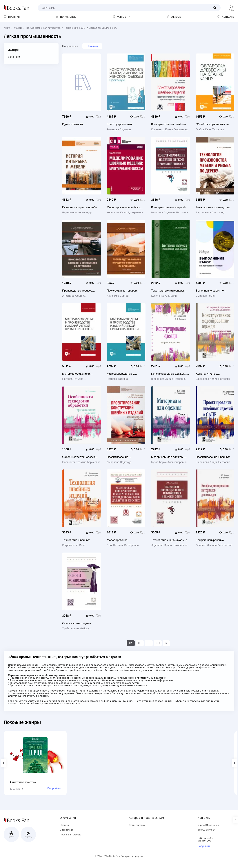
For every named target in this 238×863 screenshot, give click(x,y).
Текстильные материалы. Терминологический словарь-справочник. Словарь (170, 290)
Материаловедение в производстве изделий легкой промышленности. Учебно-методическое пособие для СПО (123, 373)
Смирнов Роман (206, 296)
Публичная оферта (70, 835)
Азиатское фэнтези (23, 782)
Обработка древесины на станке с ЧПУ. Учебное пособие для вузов (212, 124)
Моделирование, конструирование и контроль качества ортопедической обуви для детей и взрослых (125, 540)
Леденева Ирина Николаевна (169, 545)
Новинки (92, 46)
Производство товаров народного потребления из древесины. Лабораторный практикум (79, 290)
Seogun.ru (204, 846)
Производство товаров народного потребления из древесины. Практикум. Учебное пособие (124, 290)
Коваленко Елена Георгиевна (169, 129)
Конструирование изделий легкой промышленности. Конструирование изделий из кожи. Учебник (170, 207)
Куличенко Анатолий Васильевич (164, 296)
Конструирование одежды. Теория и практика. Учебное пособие (169, 373)
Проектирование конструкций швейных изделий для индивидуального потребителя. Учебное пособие (121, 457)
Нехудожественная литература (43, 28)
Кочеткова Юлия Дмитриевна (125, 212)
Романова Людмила (119, 129)
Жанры (18, 28)
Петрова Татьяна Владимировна (72, 379)
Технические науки (75, 28)
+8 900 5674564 (206, 830)
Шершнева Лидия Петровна (168, 379)
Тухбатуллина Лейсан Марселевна (75, 628)
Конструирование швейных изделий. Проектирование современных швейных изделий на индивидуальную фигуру (170, 124)
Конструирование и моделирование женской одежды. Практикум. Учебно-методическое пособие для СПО (126, 124)
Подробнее (54, 788)
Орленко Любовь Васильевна (214, 545)
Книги (7, 28)
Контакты (204, 818)
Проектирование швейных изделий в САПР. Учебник (213, 457)
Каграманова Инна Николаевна (73, 545)
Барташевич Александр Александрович (77, 212)
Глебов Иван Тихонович (210, 129)
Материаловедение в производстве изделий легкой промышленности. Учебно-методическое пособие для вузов (78, 373)
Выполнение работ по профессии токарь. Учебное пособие (214, 290)
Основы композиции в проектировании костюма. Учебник (79, 623)
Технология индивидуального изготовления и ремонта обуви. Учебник (170, 540)
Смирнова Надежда (119, 462)
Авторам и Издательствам (146, 818)
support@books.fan (208, 825)
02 (139, 643)
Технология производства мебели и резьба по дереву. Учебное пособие (214, 207)
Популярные (70, 46)
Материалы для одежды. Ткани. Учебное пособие (167, 457)
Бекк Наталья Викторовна (123, 545)
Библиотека (66, 830)
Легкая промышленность (103, 28)
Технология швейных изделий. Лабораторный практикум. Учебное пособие (81, 540)
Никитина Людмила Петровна (169, 212)
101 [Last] (157, 643)
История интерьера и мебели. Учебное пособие (81, 207)
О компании (68, 818)
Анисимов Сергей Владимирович (73, 296)
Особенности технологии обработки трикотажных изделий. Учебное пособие (79, 457)
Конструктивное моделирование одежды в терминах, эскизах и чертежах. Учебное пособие (214, 373)
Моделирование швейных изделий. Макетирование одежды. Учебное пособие (124, 207)
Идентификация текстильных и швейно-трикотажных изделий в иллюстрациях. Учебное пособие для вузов (78, 124)
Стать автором (137, 825)
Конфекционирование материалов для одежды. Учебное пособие (212, 540)
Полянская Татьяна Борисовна (81, 462)
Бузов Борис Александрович (168, 462)
